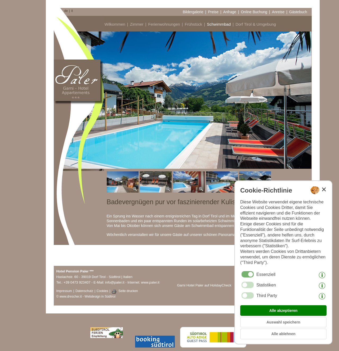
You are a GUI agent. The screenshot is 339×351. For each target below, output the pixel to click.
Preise (213, 12)
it (72, 11)
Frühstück (193, 24)
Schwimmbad (219, 24)
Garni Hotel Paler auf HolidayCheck (204, 285)
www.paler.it (150, 282)
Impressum (64, 291)
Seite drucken (128, 291)
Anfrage (229, 12)
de (66, 11)
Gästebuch (298, 12)
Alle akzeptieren (283, 310)
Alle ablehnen (283, 334)
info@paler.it (114, 282)
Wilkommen (115, 24)
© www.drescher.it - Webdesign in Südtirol (85, 296)
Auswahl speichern (283, 322)
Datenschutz (84, 291)
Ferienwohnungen (164, 24)
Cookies (102, 291)
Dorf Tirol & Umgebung (255, 24)
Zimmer (137, 24)
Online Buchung (254, 12)
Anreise (278, 12)
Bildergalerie (193, 12)
